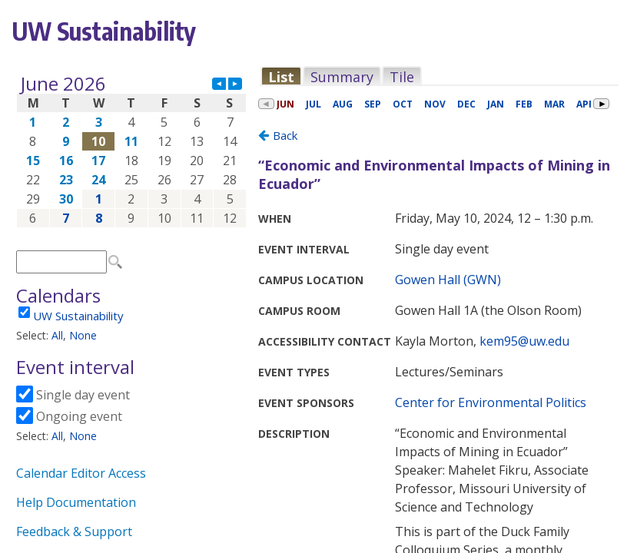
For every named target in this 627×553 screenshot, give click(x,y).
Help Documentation (76, 502)
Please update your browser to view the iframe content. (131, 151)
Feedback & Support (74, 531)
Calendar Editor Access (81, 473)
